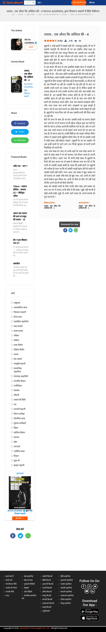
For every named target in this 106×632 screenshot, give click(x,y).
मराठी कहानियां (66, 584)
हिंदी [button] (40, 3)
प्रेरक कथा (18, 317)
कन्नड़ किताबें (46, 607)
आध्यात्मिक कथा (20, 307)
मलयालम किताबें (48, 603)
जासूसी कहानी (19, 363)
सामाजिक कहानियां (18, 370)
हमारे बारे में (10, 576)
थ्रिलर (16, 428)
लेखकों (26, 588)
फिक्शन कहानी (20, 312)
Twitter (19, 132)
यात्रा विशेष (18, 345)
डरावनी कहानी (19, 409)
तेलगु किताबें (46, 595)
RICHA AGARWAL (31, 41)
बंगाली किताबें (47, 599)
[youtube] (86, 591)
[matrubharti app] (61, 2)
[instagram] (89, 586)
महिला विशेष (19, 349)
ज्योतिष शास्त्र (19, 451)
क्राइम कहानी (19, 465)
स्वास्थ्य (16, 390)
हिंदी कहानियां (65, 576)
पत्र (15, 404)
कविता (16, 340)
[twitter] (95, 586)
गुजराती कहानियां (67, 580)
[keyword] (30, 2)
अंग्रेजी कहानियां (66, 588)
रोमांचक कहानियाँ (21, 376)
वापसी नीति (10, 592)
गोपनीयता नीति (11, 584)
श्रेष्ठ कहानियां (28, 576)
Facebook (20, 123)
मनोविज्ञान (18, 385)
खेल (15, 442)
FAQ (7, 595)
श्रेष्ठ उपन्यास (28, 580)
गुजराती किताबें (47, 584)
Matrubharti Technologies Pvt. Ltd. (35, 628)
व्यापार (16, 437)
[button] (33, 2)
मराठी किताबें (47, 588)
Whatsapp (20, 140)
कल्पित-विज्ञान (19, 432)
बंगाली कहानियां (66, 592)
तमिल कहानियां (66, 599)
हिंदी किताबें (46, 580)
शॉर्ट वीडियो (28, 592)
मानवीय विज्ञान (20, 381)
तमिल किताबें (47, 592)
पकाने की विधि (20, 399)
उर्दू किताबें (46, 611)
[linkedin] (92, 591)
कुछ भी (17, 460)
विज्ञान (16, 456)
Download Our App (69, 224)
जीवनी (16, 395)
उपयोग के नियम (11, 588)
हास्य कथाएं (18, 331)
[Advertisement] (19, 557)
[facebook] (83, 586)
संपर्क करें (9, 580)
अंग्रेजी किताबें (47, 576)
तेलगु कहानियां (66, 603)
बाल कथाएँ (18, 326)
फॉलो (31, 47)
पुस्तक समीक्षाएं (20, 423)
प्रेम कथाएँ (18, 359)
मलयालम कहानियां (67, 595)
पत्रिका (16, 335)
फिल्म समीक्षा (19, 413)
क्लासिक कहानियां (21, 321)
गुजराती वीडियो (29, 584)
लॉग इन (92, 2)
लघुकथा (17, 302)
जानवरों (17, 446)
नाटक (16, 354)
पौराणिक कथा (19, 418)
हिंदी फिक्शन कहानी (27, 93)
